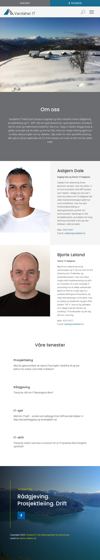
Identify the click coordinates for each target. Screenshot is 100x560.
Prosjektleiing (23, 360)
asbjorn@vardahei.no (75, 233)
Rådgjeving (22, 387)
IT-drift (19, 437)
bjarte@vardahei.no (74, 324)
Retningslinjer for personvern (56, 535)
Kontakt (25, 3)
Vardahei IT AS (24, 489)
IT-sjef (18, 411)
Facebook (76, 3)
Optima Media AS (27, 538)
